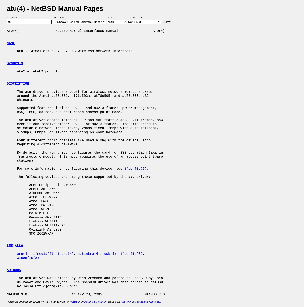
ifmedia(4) (43, 254)
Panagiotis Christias (147, 301)
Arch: (113, 17)
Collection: (136, 17)
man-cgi (126, 301)
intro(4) (65, 254)
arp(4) (23, 254)
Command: (14, 17)
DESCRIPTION (18, 83)
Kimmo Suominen (95, 301)
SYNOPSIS (15, 63)
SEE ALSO (15, 246)
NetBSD (75, 301)
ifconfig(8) (135, 168)
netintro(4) (89, 254)
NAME (11, 43)
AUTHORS (14, 270)
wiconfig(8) (28, 258)
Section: (60, 17)
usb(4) (110, 254)
